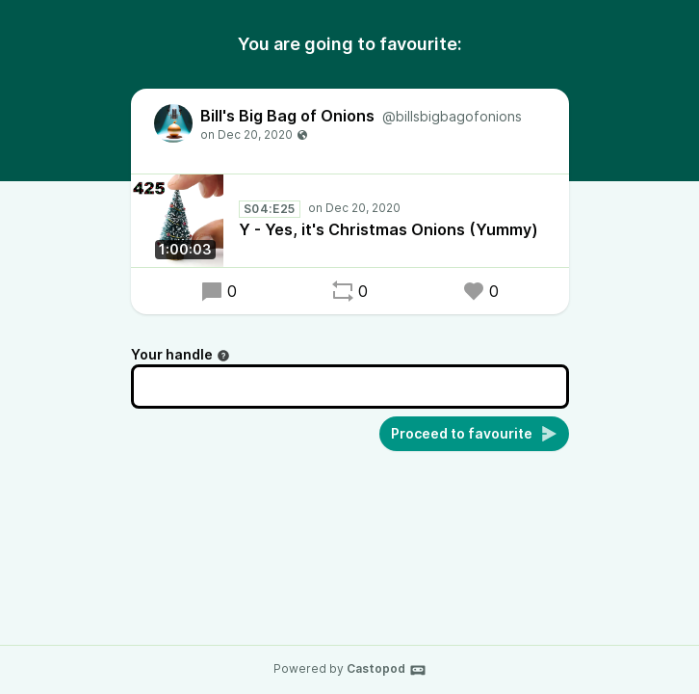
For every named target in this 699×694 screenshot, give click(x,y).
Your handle (180, 354)
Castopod (387, 670)
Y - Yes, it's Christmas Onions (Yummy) (388, 229)
